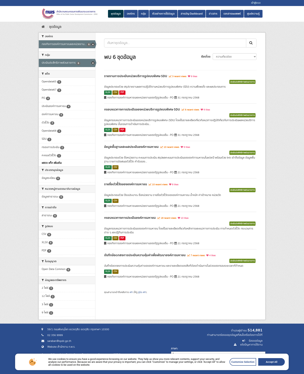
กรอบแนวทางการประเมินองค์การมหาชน (130, 217)
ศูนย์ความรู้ (253, 14)
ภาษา (174, 349)
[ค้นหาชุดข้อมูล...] (175, 43)
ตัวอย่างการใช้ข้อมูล (163, 14)
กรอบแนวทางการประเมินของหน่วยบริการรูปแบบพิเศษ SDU (142, 109)
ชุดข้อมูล (116, 14)
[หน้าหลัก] (43, 26)
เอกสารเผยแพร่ (232, 14)
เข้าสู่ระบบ (256, 3)
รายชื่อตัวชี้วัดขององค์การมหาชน (125, 184)
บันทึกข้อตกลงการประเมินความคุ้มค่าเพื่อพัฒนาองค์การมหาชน (145, 255)
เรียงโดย (205, 57)
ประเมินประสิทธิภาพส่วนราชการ (242, 82)
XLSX (107, 92)
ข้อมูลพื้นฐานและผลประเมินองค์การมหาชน (131, 146)
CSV (115, 92)
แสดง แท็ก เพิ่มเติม (52, 163)
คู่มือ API (142, 292)
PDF (122, 92)
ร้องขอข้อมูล (256, 341)
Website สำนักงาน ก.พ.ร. (61, 347)
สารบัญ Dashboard (192, 14)
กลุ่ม (143, 14)
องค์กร (131, 14)
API (131, 292)
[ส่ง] (251, 43)
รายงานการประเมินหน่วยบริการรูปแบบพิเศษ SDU (135, 76)
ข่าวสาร (213, 14)
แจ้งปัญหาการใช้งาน (251, 345)
